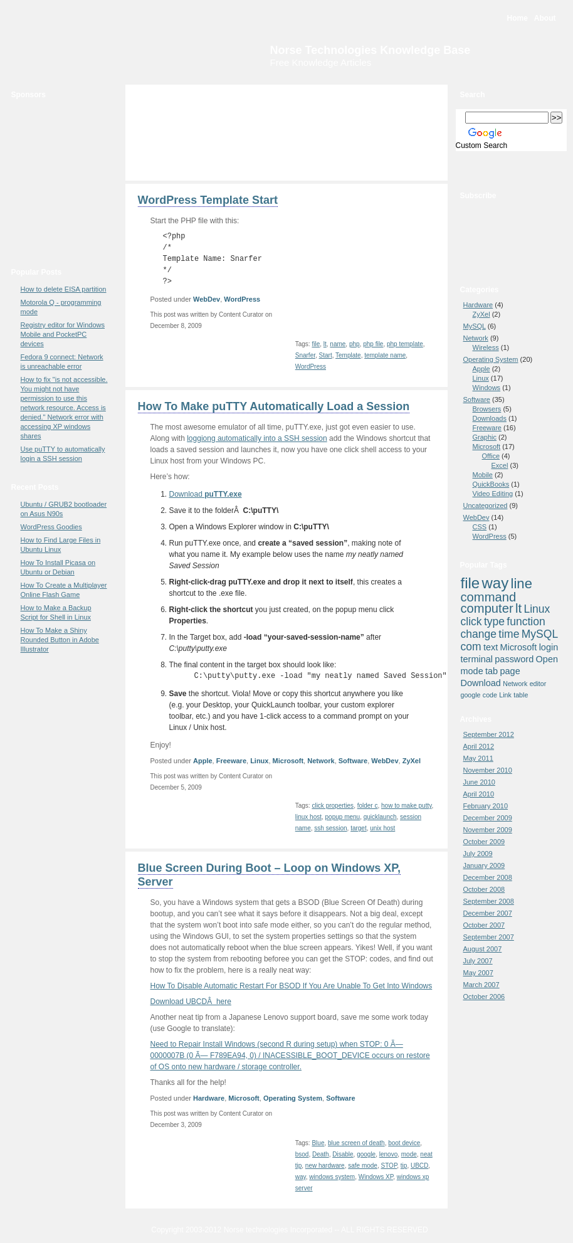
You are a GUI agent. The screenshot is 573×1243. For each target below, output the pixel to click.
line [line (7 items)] (521, 583)
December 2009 (487, 818)
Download (205, 494)
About (545, 18)
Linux (259, 760)
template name (385, 355)
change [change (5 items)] (479, 634)
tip (404, 1165)
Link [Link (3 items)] (505, 695)
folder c (367, 805)
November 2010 (487, 770)
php (354, 344)
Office (491, 456)
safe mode (362, 1165)
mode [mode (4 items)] (472, 671)
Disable (342, 1154)
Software (353, 760)
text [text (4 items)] (490, 647)
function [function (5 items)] (526, 621)
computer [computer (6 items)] (487, 608)
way (300, 1176)
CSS (480, 527)
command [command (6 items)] (489, 597)
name (337, 344)
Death (320, 1154)
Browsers (487, 409)
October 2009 (484, 841)
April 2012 (479, 746)
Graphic (485, 437)
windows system (332, 1176)
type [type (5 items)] (494, 621)
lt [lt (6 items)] (518, 608)
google (366, 1154)
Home (517, 18)
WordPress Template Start (208, 200)
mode (409, 1154)
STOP (389, 1165)
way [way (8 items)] (495, 582)
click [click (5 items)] (471, 621)
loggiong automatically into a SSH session (257, 438)
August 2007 (482, 949)
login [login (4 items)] (549, 647)
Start (325, 355)
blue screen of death (356, 1143)
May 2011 (478, 758)
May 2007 (478, 972)
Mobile (483, 475)
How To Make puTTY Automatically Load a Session (274, 406)
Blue (318, 1143)
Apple (203, 760)
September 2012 (488, 734)
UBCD (419, 1165)
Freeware (231, 760)
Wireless (486, 347)
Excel (500, 465)
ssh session (330, 828)
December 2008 (487, 877)
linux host (308, 816)
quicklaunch (380, 816)
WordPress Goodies (51, 527)
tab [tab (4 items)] (491, 671)
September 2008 (488, 901)
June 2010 (479, 782)
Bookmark (511, 172)
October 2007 (484, 925)
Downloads (490, 418)
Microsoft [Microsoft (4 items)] (518, 647)
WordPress (242, 299)
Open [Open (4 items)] (547, 659)
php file (373, 344)
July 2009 (478, 853)
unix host (382, 828)
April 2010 (479, 794)
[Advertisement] (55, 180)
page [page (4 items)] (510, 671)
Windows (487, 387)
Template (348, 355)
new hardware (325, 1165)
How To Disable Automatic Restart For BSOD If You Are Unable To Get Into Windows (291, 985)
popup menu (342, 816)
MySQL (474, 326)
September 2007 (488, 937)
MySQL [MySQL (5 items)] (540, 634)
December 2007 (487, 913)
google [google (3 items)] (471, 695)
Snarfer (305, 355)
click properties (333, 805)
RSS (514, 210)
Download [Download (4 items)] (481, 683)
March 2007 (481, 984)
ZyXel (411, 760)
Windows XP (376, 1176)
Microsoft (288, 760)
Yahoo (514, 264)
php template (405, 344)
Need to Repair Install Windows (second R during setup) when (290, 1055)
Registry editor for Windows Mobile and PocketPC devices (63, 334)
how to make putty (406, 805)
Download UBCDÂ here (190, 1001)
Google (514, 223)
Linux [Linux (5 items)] (536, 609)
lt (325, 344)
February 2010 (485, 806)
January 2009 (484, 865)
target (358, 828)
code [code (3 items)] (490, 695)
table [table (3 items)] (520, 695)
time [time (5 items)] (508, 634)
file (316, 344)
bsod (302, 1154)
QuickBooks (491, 484)
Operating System (292, 1098)
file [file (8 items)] (470, 582)
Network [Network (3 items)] (515, 683)
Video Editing (493, 493)
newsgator (514, 249)
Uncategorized (485, 505)
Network (320, 760)
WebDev (206, 299)
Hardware (208, 1098)
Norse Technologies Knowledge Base (370, 50)
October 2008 (484, 889)
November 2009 (487, 829)
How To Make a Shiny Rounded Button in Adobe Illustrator (60, 640)
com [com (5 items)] (471, 646)
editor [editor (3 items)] (538, 683)
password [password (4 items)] (514, 659)
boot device (404, 1143)
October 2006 (484, 996)
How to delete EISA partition (64, 289)
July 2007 (478, 961)
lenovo (388, 1154)
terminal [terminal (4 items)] (477, 659)
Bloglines (514, 236)
